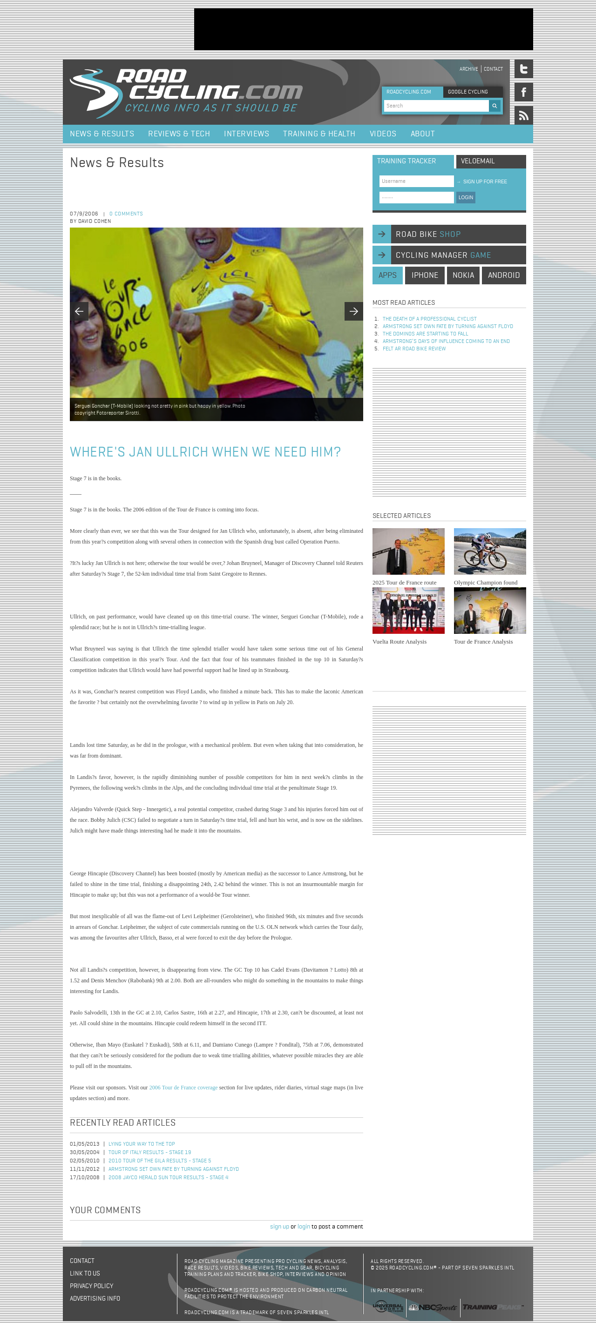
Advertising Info (95, 1299)
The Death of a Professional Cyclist (430, 319)
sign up (279, 1226)
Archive (469, 69)
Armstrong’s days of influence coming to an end (446, 341)
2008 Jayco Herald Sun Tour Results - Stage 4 (168, 1178)
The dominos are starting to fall (425, 334)
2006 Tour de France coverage (183, 1087)
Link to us (85, 1273)
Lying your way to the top (141, 1144)
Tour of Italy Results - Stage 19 (149, 1152)
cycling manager (443, 255)
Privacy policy (91, 1286)
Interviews (246, 134)
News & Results (102, 134)
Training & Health (319, 134)
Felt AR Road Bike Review (414, 349)
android (504, 275)
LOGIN (466, 197)
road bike (428, 234)
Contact (493, 69)
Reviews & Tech (179, 134)
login (304, 1226)
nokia (463, 275)
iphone (425, 275)
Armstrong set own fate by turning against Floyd (173, 1169)
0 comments (126, 214)
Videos (383, 134)
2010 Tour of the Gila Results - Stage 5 (159, 1161)
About (423, 134)
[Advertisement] (363, 29)
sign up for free (481, 181)
